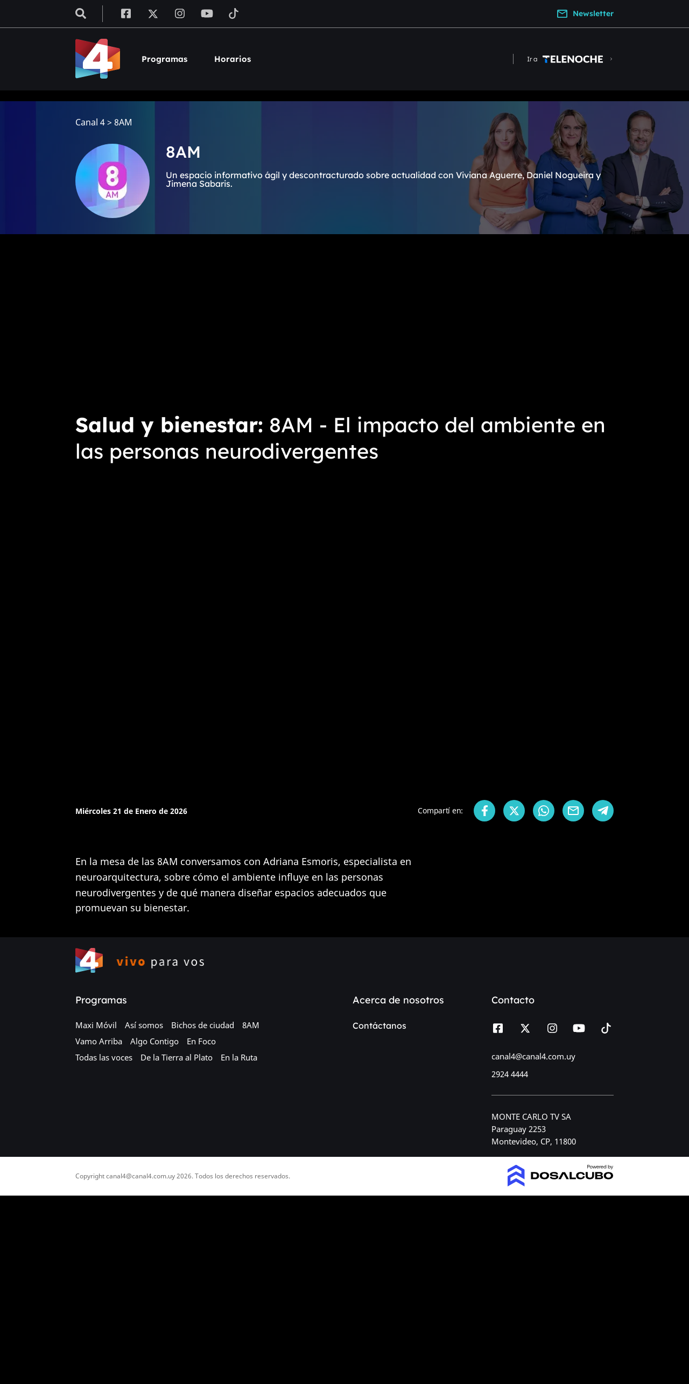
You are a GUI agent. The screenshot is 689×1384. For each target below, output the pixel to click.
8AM (250, 1025)
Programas (164, 59)
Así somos (144, 1025)
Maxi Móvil (96, 1025)
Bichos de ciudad (202, 1025)
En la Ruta (239, 1057)
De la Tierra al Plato (176, 1057)
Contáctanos (379, 1025)
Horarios (232, 59)
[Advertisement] (344, 323)
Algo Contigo (154, 1041)
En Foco (201, 1041)
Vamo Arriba (98, 1041)
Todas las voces (103, 1057)
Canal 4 (90, 122)
